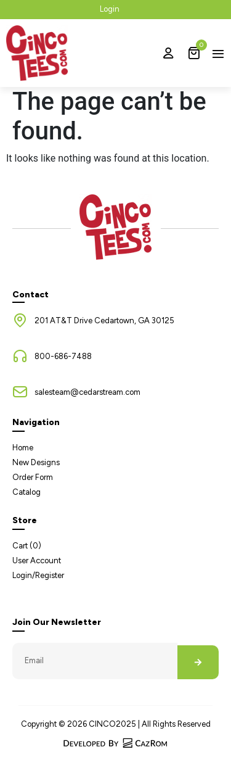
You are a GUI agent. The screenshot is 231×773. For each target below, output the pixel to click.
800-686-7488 (63, 356)
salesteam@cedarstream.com (87, 392)
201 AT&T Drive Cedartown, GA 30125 (104, 320)
